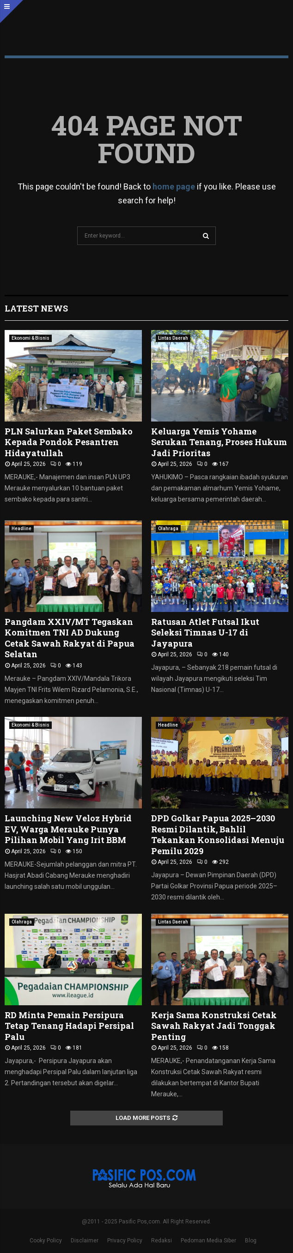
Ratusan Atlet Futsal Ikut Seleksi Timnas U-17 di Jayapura (205, 632)
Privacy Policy (124, 1240)
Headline (21, 528)
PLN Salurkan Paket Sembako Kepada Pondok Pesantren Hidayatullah (69, 442)
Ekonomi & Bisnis (30, 338)
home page (174, 186)
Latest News (36, 308)
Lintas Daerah (173, 338)
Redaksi (161, 1240)
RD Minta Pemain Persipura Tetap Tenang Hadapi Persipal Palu (69, 1025)
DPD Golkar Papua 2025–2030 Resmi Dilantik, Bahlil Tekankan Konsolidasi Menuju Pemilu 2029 (217, 834)
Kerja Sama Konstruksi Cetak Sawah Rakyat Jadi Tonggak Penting (214, 1025)
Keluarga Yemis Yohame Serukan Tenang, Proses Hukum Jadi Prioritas (219, 442)
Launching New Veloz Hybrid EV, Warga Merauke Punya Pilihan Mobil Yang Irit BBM (68, 829)
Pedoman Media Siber (208, 1240)
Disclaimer (84, 1240)
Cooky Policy (46, 1240)
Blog (250, 1240)
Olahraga (168, 528)
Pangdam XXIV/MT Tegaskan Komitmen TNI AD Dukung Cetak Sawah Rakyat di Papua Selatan (69, 638)
